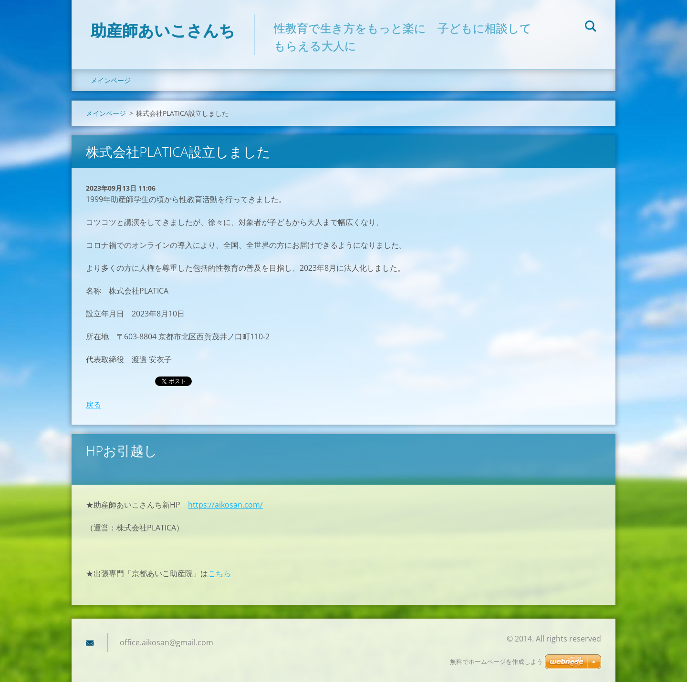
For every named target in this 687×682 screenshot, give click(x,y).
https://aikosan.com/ (225, 504)
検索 (590, 27)
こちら (219, 573)
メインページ (111, 80)
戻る (93, 404)
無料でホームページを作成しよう (496, 661)
